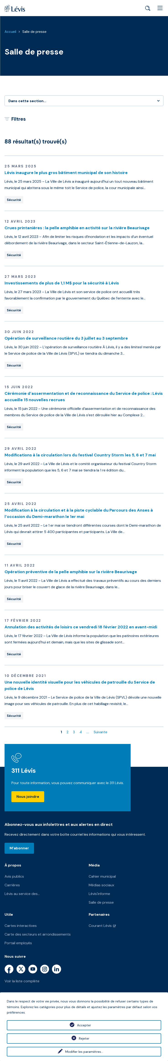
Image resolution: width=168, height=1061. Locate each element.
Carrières (12, 885)
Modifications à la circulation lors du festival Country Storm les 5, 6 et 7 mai (80, 455)
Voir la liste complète (22, 981)
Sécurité (14, 200)
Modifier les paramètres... (84, 1052)
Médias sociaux (101, 885)
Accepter (84, 1025)
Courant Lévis (100, 925)
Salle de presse (34, 31)
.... (87, 732)
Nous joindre (27, 796)
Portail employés (18, 943)
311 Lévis (23, 771)
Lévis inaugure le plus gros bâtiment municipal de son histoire (66, 172)
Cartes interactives (21, 925)
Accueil (10, 31)
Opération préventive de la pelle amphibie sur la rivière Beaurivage (71, 572)
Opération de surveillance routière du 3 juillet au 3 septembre (66, 338)
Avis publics (14, 876)
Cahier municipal (102, 876)
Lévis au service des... (22, 893)
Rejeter (84, 1038)
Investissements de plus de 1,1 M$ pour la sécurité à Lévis (62, 283)
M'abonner (19, 848)
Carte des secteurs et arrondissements (38, 934)
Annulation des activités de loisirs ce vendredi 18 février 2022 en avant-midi (81, 627)
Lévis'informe (99, 893)
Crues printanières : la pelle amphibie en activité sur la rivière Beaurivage (77, 228)
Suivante (100, 732)
